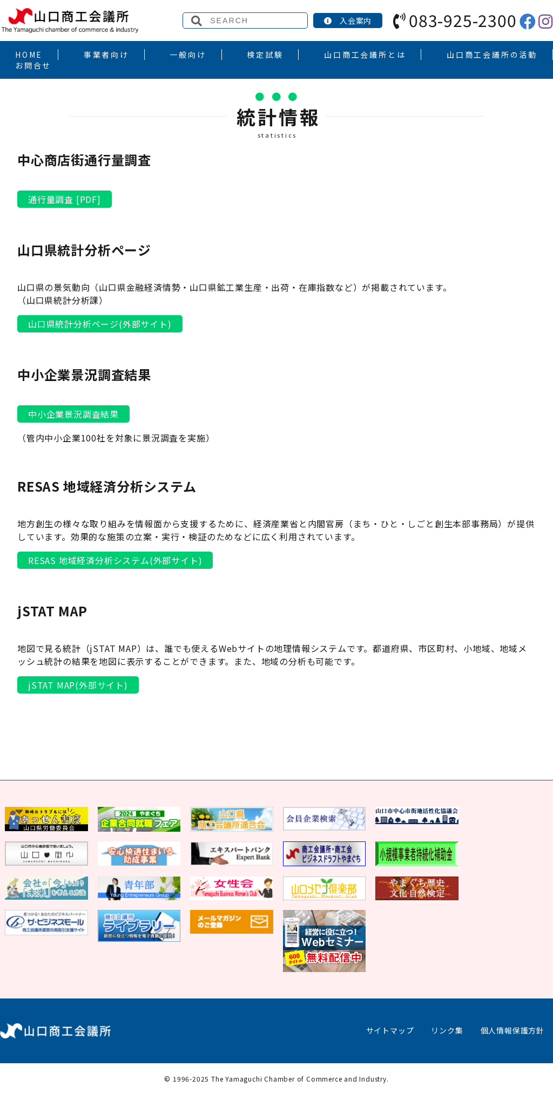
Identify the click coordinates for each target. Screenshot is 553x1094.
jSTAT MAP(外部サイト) (78, 684)
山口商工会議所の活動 (492, 54)
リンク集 (447, 1030)
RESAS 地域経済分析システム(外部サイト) (115, 560)
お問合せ (33, 65)
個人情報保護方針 (512, 1030)
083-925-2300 (454, 20)
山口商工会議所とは (365, 54)
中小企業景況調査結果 (73, 413)
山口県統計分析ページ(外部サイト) (100, 323)
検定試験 (265, 54)
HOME (29, 54)
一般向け (188, 54)
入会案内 (348, 20)
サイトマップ (390, 1030)
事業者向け (106, 54)
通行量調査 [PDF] (64, 199)
